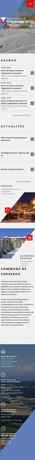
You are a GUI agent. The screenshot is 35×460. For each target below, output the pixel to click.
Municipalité (6, 191)
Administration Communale (11, 189)
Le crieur (24, 266)
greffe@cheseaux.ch (8, 366)
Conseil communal (8, 194)
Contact (12, 337)
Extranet (3, 337)
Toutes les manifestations (23, 115)
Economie (25, 264)
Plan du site (4, 342)
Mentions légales (24, 337)
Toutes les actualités (25, 182)
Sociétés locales (27, 261)
